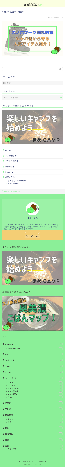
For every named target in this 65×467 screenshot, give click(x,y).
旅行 (33, 427)
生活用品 (33, 433)
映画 (35, 422)
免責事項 (41, 461)
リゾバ (35, 397)
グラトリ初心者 (11, 161)
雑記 (33, 439)
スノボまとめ (35, 388)
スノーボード (33, 378)
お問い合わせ (11, 177)
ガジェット (10, 167)
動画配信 (33, 415)
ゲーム (33, 372)
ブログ (33, 402)
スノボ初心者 (11, 156)
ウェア (35, 382)
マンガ (33, 408)
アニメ (35, 419)
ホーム (8, 150)
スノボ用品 (35, 394)
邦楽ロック (35, 449)
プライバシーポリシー (27, 461)
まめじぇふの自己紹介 (17, 181)
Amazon (9, 172)
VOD (33, 354)
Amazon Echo (35, 348)
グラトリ (35, 385)
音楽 (33, 446)
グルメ (33, 366)
